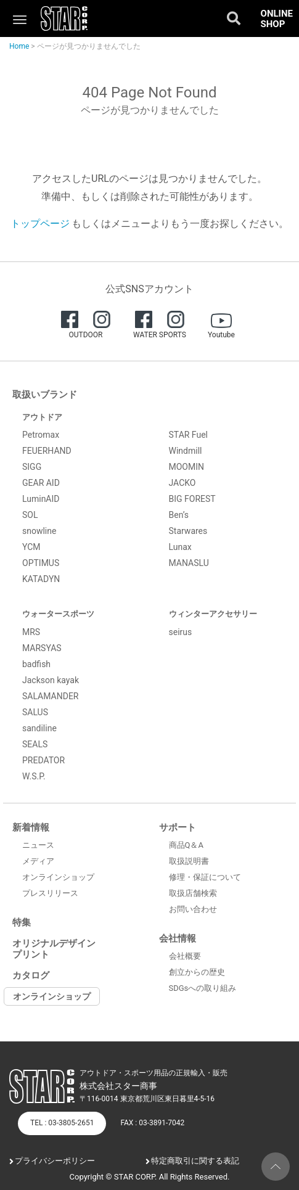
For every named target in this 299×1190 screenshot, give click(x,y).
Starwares (188, 531)
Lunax (180, 547)
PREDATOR (43, 760)
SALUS (35, 712)
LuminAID (41, 499)
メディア (38, 861)
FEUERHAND (47, 451)
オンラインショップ (58, 877)
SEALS (34, 744)
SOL (30, 515)
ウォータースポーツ (58, 613)
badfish (36, 664)
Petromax (40, 435)
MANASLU (189, 563)
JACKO (182, 483)
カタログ (30, 975)
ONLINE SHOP (277, 19)
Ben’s (179, 515)
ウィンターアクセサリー (213, 613)
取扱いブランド (44, 394)
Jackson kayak (50, 680)
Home (19, 46)
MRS (31, 632)
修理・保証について (205, 877)
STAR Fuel (188, 435)
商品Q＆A (186, 845)
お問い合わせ (193, 909)
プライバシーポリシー (55, 1160)
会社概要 (185, 956)
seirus (180, 632)
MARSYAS (42, 648)
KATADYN (41, 579)
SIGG (31, 467)
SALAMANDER (50, 696)
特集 (21, 922)
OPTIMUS (40, 563)
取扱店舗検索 (193, 893)
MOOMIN (187, 467)
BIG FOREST (192, 499)
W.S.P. (34, 776)
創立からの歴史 (197, 972)
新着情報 (30, 827)
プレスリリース (50, 893)
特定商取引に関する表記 (195, 1160)
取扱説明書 (189, 861)
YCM (31, 547)
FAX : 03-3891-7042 (152, 1122)
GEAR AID (41, 483)
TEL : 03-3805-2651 (62, 1122)
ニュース (38, 845)
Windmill (185, 451)
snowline (39, 531)
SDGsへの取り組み (203, 988)
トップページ (40, 223)
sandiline (39, 728)
